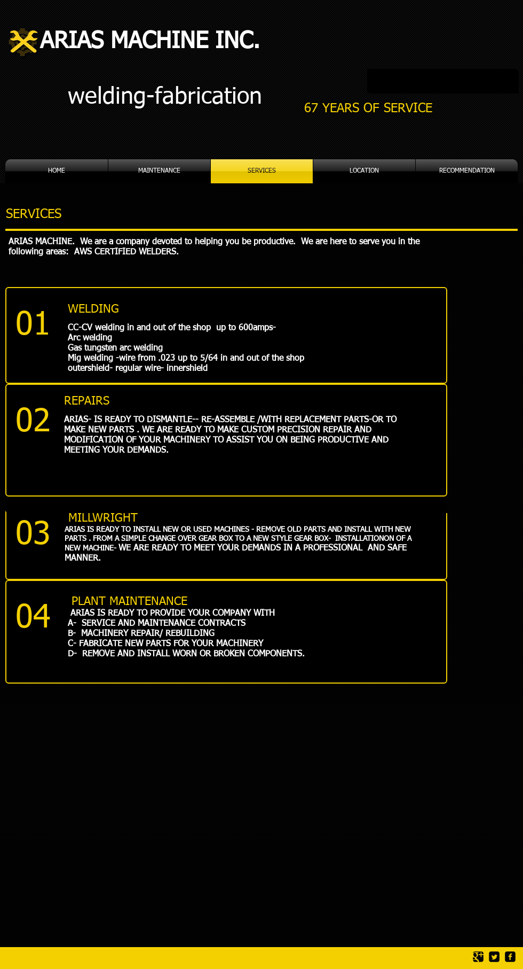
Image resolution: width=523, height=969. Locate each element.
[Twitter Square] (494, 956)
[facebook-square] (510, 956)
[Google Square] (478, 956)
